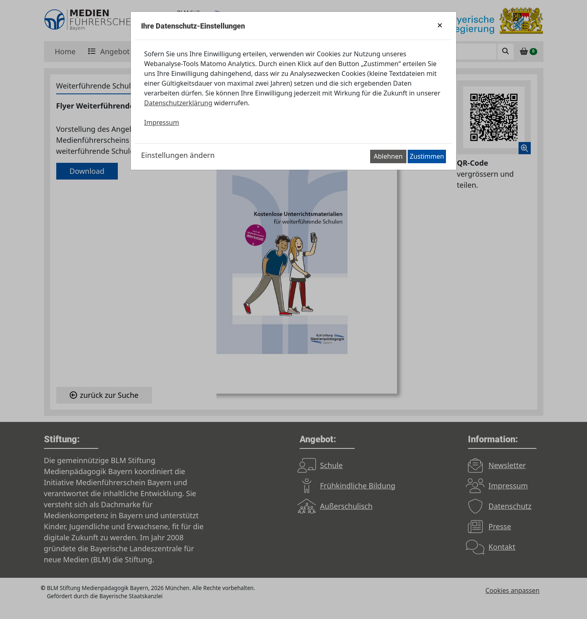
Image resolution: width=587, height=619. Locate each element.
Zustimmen (427, 156)
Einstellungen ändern (178, 155)
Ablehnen (388, 156)
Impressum (161, 122)
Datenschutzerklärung (178, 102)
